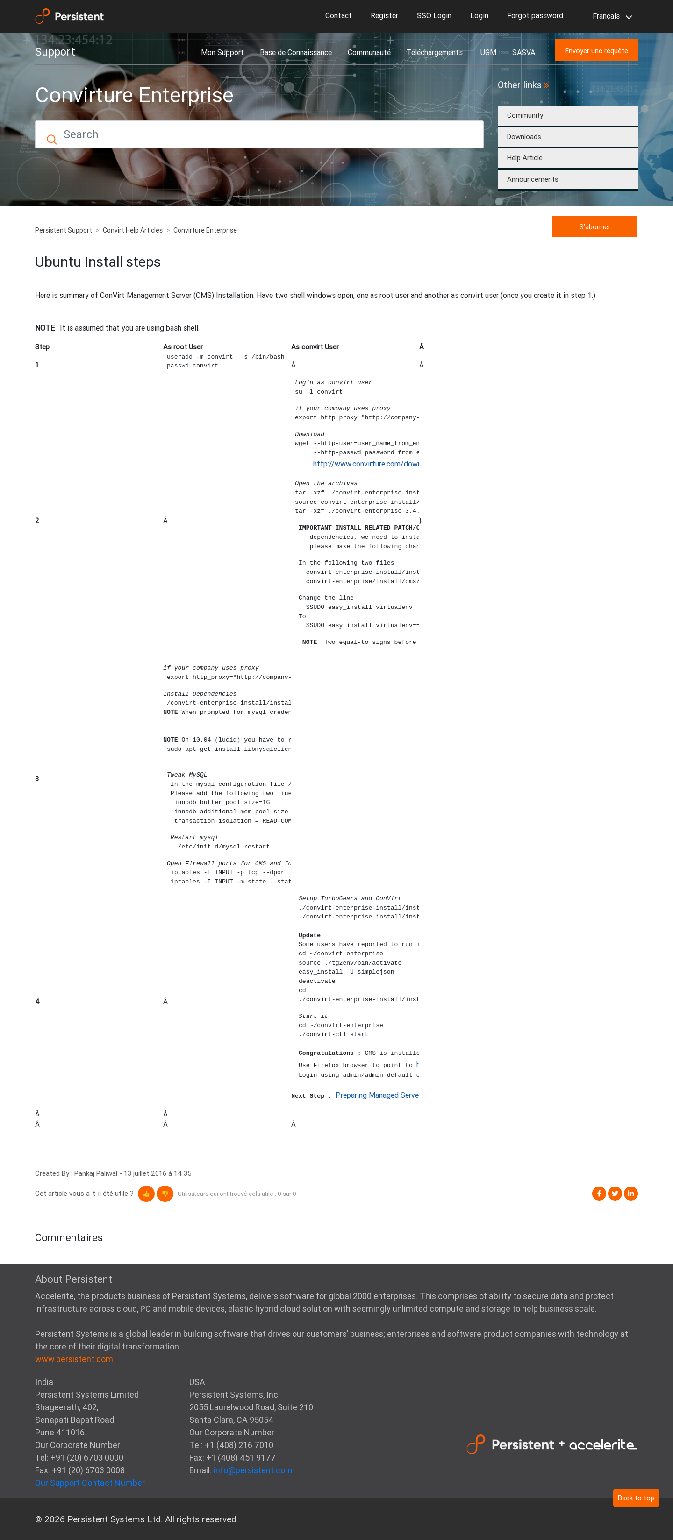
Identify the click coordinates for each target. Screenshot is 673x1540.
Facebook (599, 1194)
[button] (146, 1194)
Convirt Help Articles (133, 230)
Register (384, 15)
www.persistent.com (74, 1359)
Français (610, 16)
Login (479, 15)
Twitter (615, 1194)
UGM (488, 52)
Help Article (525, 157)
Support (55, 51)
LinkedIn (631, 1194)
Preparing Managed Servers (380, 1095)
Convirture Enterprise (205, 230)
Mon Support (222, 52)
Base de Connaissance (296, 52)
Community (525, 115)
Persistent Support (63, 230)
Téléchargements (436, 52)
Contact (338, 15)
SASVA (523, 52)
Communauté (369, 52)
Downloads (524, 136)
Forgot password (535, 15)
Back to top (636, 1497)
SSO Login (434, 15)
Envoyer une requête (596, 50)
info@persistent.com (253, 1470)
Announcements (532, 179)
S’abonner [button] (595, 226)
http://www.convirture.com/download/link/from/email (401, 463)
